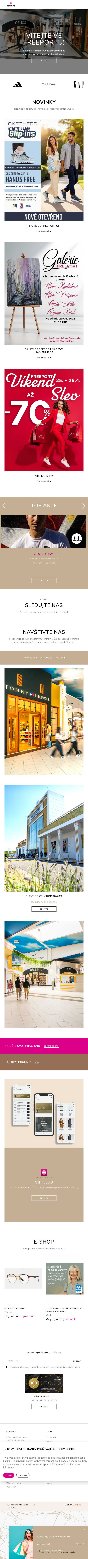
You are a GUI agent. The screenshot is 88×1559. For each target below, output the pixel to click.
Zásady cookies (13, 1483)
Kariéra (49, 1483)
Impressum (11, 1486)
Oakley (7, 1312)
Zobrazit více (44, 231)
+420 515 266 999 (15, 1440)
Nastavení (23, 1475)
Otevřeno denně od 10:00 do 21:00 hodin (44, 657)
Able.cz (77, 1505)
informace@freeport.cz (16, 1437)
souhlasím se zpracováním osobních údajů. (58, 1552)
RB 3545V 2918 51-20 (55, 1308)
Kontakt (49, 1441)
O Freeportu (51, 1437)
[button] (4, 505)
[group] (43, 541)
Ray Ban (49, 1312)
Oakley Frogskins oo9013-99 (19, 1308)
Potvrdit (9, 1475)
